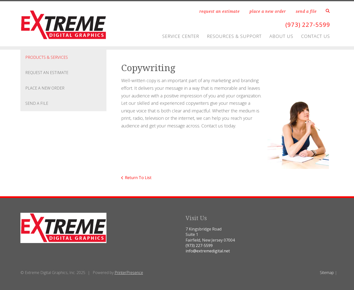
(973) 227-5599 (307, 24)
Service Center (180, 36)
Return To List (138, 177)
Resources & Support (234, 36)
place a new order (268, 11)
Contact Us (315, 36)
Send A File (36, 103)
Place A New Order (44, 88)
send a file (306, 11)
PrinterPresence (129, 272)
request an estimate (219, 11)
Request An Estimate (46, 72)
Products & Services (46, 57)
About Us (281, 36)
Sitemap (327, 272)
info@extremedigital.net (208, 251)
